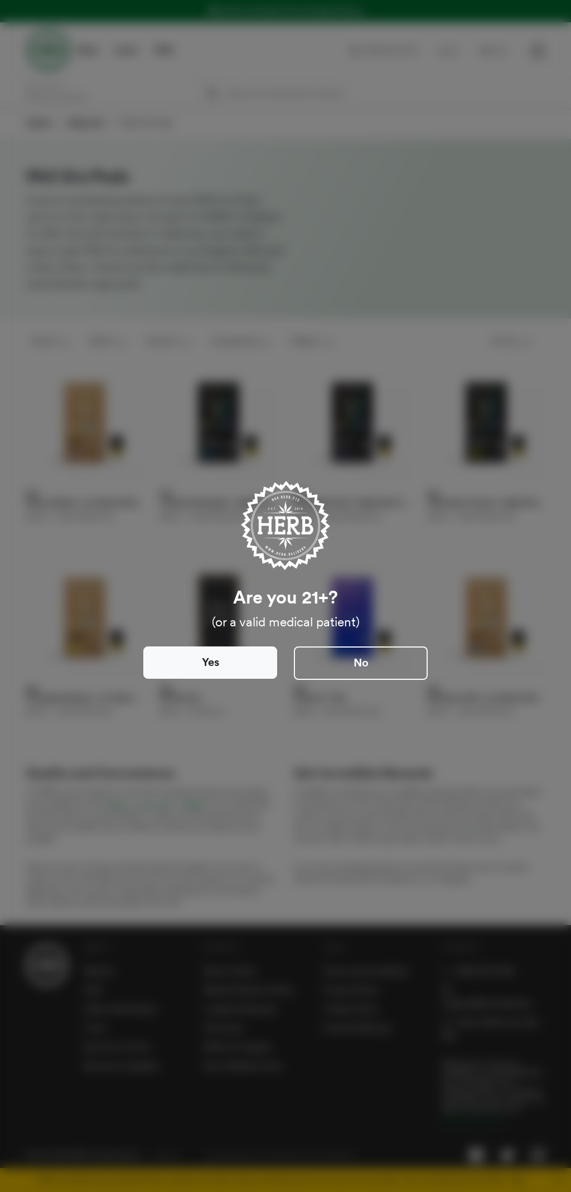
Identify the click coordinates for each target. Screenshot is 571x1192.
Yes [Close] (210, 662)
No (361, 662)
